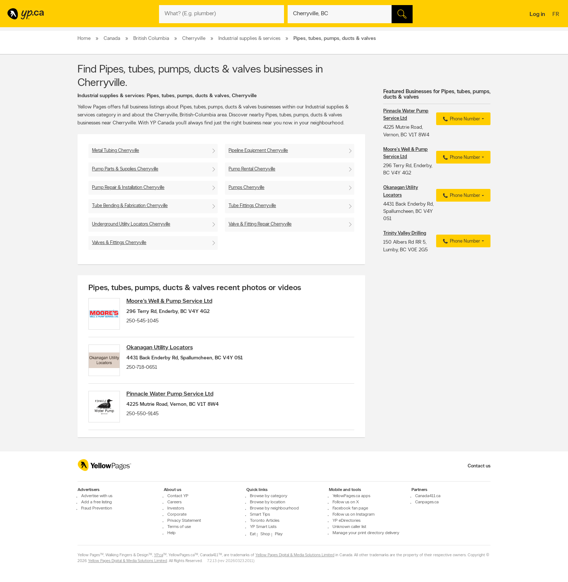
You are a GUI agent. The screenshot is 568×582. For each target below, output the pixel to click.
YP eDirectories (346, 521)
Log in (537, 14)
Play (279, 534)
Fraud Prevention (96, 509)
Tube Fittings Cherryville (252, 205)
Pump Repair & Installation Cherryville (128, 187)
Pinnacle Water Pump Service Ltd (171, 396)
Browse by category (268, 496)
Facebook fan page (350, 509)
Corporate (177, 515)
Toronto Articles (264, 521)
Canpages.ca (427, 502)
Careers (174, 502)
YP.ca (158, 556)
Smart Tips (260, 515)
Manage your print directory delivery (366, 533)
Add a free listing (96, 502)
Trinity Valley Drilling (404, 233)
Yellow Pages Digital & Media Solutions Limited (294, 556)
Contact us (479, 466)
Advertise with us (96, 496)
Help (171, 533)
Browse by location (267, 502)
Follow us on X (346, 502)
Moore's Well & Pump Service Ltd (171, 301)
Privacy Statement (184, 521)
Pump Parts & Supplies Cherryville (125, 169)
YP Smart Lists (263, 527)
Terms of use (179, 527)
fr (556, 15)
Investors (175, 509)
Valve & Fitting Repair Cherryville (260, 224)
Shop (265, 534)
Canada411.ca (427, 496)
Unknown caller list (349, 527)
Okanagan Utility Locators (161, 349)
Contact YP (177, 496)
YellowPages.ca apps (351, 496)
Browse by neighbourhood (274, 509)
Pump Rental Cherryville (252, 169)
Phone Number (460, 119)
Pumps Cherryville (246, 187)
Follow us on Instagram (354, 515)
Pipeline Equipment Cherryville (258, 150)
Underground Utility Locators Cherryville (131, 224)
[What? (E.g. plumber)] (221, 14)
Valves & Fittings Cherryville (119, 242)
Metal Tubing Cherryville (115, 150)
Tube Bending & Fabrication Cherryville (130, 205)
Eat (253, 534)
